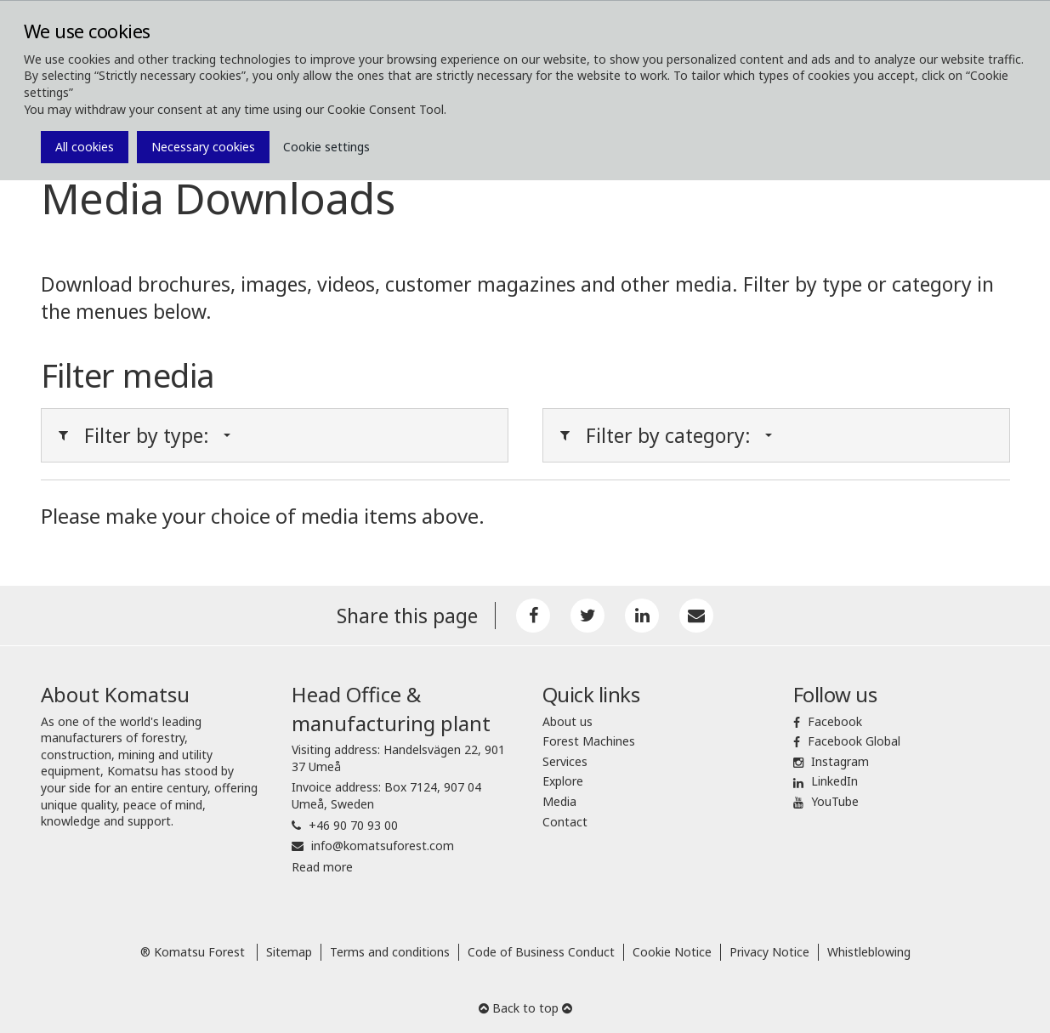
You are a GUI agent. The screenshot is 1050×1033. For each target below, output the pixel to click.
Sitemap (289, 952)
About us (567, 721)
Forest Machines (588, 741)
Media (559, 801)
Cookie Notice (672, 952)
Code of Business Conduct (541, 952)
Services (564, 761)
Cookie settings (326, 147)
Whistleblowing (869, 952)
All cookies (84, 147)
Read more (322, 867)
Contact (564, 822)
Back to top (525, 1008)
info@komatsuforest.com (382, 845)
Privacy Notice (769, 952)
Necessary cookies (203, 147)
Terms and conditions (390, 952)
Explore (562, 781)
